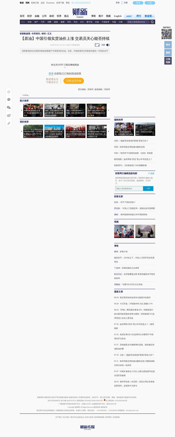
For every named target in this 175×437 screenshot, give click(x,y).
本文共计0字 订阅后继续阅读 (65, 65)
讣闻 (120, 22)
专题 (114, 22)
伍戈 (116, 202)
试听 (103, 45)
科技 (30, 22)
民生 (76, 22)
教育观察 (118, 159)
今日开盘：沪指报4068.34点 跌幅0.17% (136, 304)
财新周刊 (118, 165)
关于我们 (58, 417)
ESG (82, 22)
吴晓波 (117, 284)
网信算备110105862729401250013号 (90, 401)
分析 (116, 141)
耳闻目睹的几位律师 (130, 268)
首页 (22, 16)
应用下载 (60, 3)
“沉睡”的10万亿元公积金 (132, 284)
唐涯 (116, 252)
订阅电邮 (168, 60)
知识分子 (118, 258)
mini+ (129, 16)
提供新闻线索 (99, 417)
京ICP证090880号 (54, 401)
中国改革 (105, 22)
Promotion (50, 3)
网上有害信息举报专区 (81, 3)
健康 (63, 22)
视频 (108, 16)
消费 (49, 22)
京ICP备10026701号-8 (68, 401)
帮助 (68, 3)
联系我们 (108, 417)
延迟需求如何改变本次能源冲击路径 (135, 298)
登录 (118, 3)
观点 (66, 16)
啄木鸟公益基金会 (77, 417)
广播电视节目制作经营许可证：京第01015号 (75, 404)
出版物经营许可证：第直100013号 (104, 404)
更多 (23, 22)
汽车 (43, 22)
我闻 (27, 3)
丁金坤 (117, 268)
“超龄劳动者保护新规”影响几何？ (134, 141)
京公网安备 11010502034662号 (115, 401)
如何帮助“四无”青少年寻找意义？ (138, 159)
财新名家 (118, 196)
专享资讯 (36, 34)
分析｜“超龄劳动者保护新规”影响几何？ (137, 355)
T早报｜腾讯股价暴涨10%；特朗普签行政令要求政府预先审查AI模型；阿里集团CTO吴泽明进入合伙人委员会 (134, 314)
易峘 (116, 215)
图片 (101, 16)
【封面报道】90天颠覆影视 (135, 165)
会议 (43, 3)
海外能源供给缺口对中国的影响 (133, 215)
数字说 (89, 22)
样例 (152, 173)
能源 (56, 22)
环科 (69, 22)
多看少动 (124, 252)
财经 (44, 34)
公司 (44, 16)
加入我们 (66, 417)
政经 (51, 16)
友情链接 (116, 417)
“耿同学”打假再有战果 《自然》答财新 (136, 153)
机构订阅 (35, 3)
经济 (29, 16)
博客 (93, 16)
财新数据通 (25, 34)
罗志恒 (117, 208)
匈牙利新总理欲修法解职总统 (132, 147)
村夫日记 (118, 274)
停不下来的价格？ (128, 202)
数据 (22, 3)
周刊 (138, 16)
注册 (126, 3)
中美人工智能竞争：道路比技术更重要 (138, 208)
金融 (37, 16)
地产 (36, 22)
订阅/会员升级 (73, 80)
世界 (59, 16)
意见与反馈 (89, 417)
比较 (97, 22)
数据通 (149, 16)
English (118, 16)
